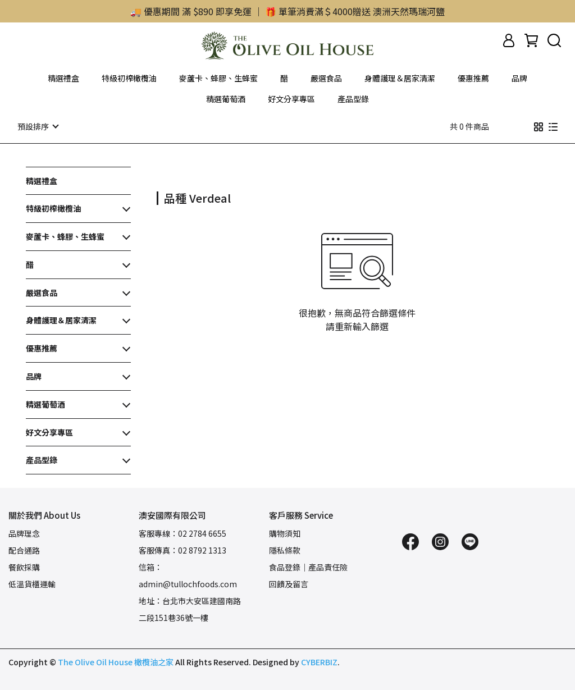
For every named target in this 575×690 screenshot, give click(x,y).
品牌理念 (24, 532)
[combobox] (177, 196)
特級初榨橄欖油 (129, 78)
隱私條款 (284, 549)
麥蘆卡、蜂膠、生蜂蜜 (218, 78)
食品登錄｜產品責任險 (308, 566)
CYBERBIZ (319, 661)
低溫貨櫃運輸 (32, 583)
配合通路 (24, 549)
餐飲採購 (24, 566)
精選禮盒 (63, 78)
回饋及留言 (288, 583)
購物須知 (284, 532)
